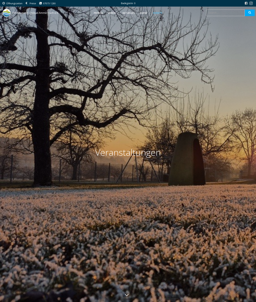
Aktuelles (128, 12)
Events (157, 12)
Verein (112, 12)
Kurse (144, 12)
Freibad (98, 12)
